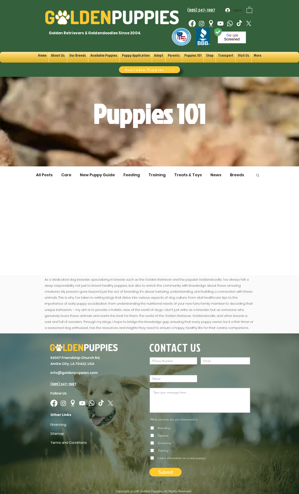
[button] (249, 9)
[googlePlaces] (211, 23)
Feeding (131, 175)
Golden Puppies (151, 491)
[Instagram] (201, 23)
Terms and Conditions (68, 442)
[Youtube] (220, 23)
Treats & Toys (188, 175)
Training (157, 175)
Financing (58, 424)
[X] (248, 23)
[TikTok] (239, 23)
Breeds (237, 175)
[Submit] (165, 472)
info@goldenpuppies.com (74, 372)
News (215, 175)
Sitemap (57, 433)
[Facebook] (192, 23)
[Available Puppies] (149, 69)
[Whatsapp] (229, 23)
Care (66, 175)
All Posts (44, 175)
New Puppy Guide (97, 175)
